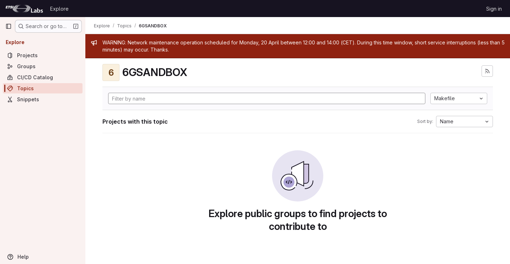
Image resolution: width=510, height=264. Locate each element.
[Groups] (43, 66)
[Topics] (43, 88)
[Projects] (43, 55)
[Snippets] (43, 99)
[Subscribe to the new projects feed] (487, 71)
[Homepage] (24, 8)
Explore (59, 9)
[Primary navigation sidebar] (8, 26)
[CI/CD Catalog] (43, 77)
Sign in (494, 9)
